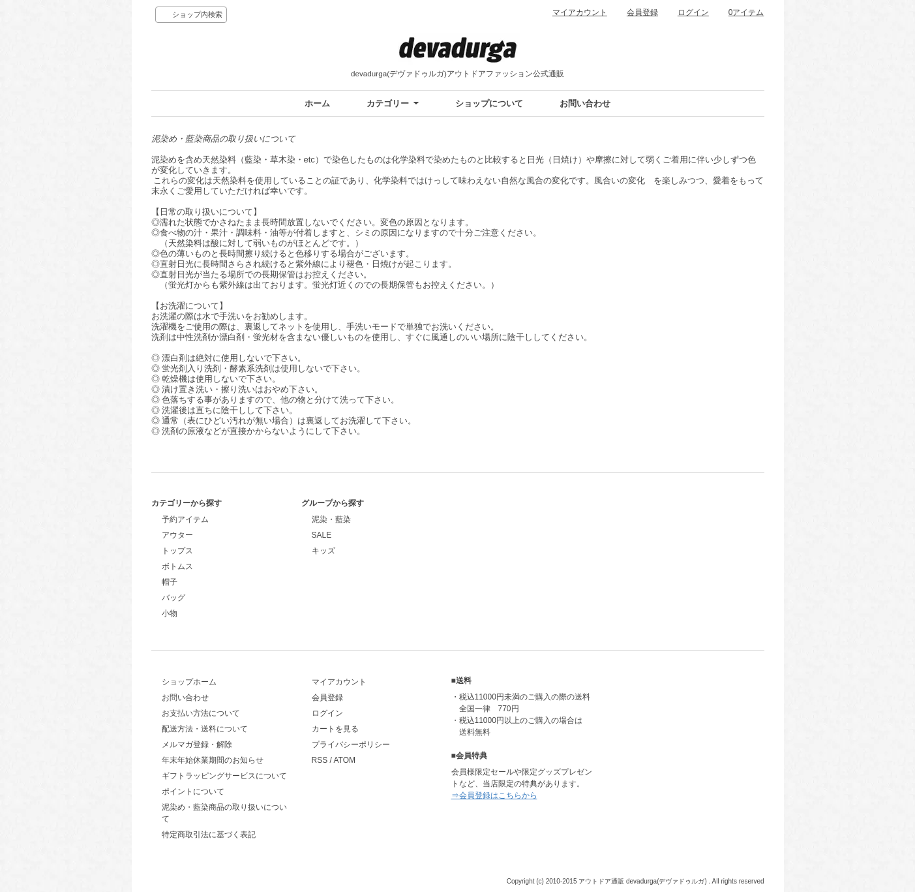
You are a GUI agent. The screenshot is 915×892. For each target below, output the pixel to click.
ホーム (317, 103)
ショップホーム (189, 681)
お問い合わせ (585, 103)
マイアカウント (579, 12)
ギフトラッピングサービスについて (224, 775)
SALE (322, 535)
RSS (320, 760)
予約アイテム (185, 519)
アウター (177, 535)
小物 (169, 613)
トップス (177, 550)
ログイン (693, 12)
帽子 (169, 582)
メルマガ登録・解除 (197, 744)
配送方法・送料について (205, 728)
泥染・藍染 (331, 519)
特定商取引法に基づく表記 (209, 834)
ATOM (344, 760)
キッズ (323, 550)
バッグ (173, 597)
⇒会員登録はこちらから (494, 795)
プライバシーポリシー (351, 744)
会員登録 (642, 12)
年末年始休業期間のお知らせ (212, 760)
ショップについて (489, 103)
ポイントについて (193, 791)
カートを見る (335, 728)
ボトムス (177, 566)
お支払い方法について (201, 713)
